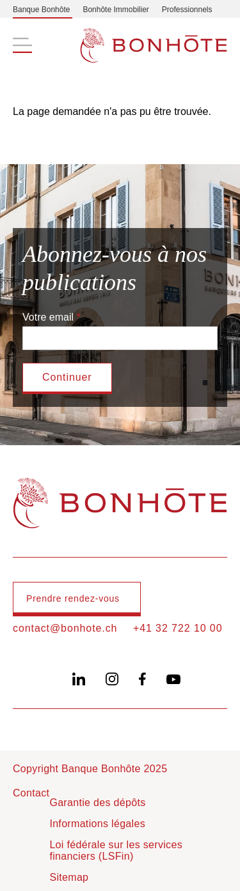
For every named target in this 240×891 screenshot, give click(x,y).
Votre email (48, 317)
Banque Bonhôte (41, 9)
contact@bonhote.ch (65, 628)
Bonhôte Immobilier (115, 9)
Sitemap (68, 877)
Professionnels (187, 9)
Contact (31, 793)
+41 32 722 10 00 (178, 628)
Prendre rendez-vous (73, 598)
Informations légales (97, 823)
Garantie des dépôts (97, 802)
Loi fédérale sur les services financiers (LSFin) (115, 850)
